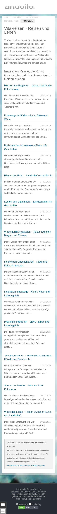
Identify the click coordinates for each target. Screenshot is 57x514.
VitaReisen (27, 21)
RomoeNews (32, 17)
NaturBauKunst (11, 21)
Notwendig (24, 504)
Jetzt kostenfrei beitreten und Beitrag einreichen (26, 465)
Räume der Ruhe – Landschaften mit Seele (28, 175)
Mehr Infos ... (31, 507)
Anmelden (17, 17)
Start (6, 17)
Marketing (36, 504)
